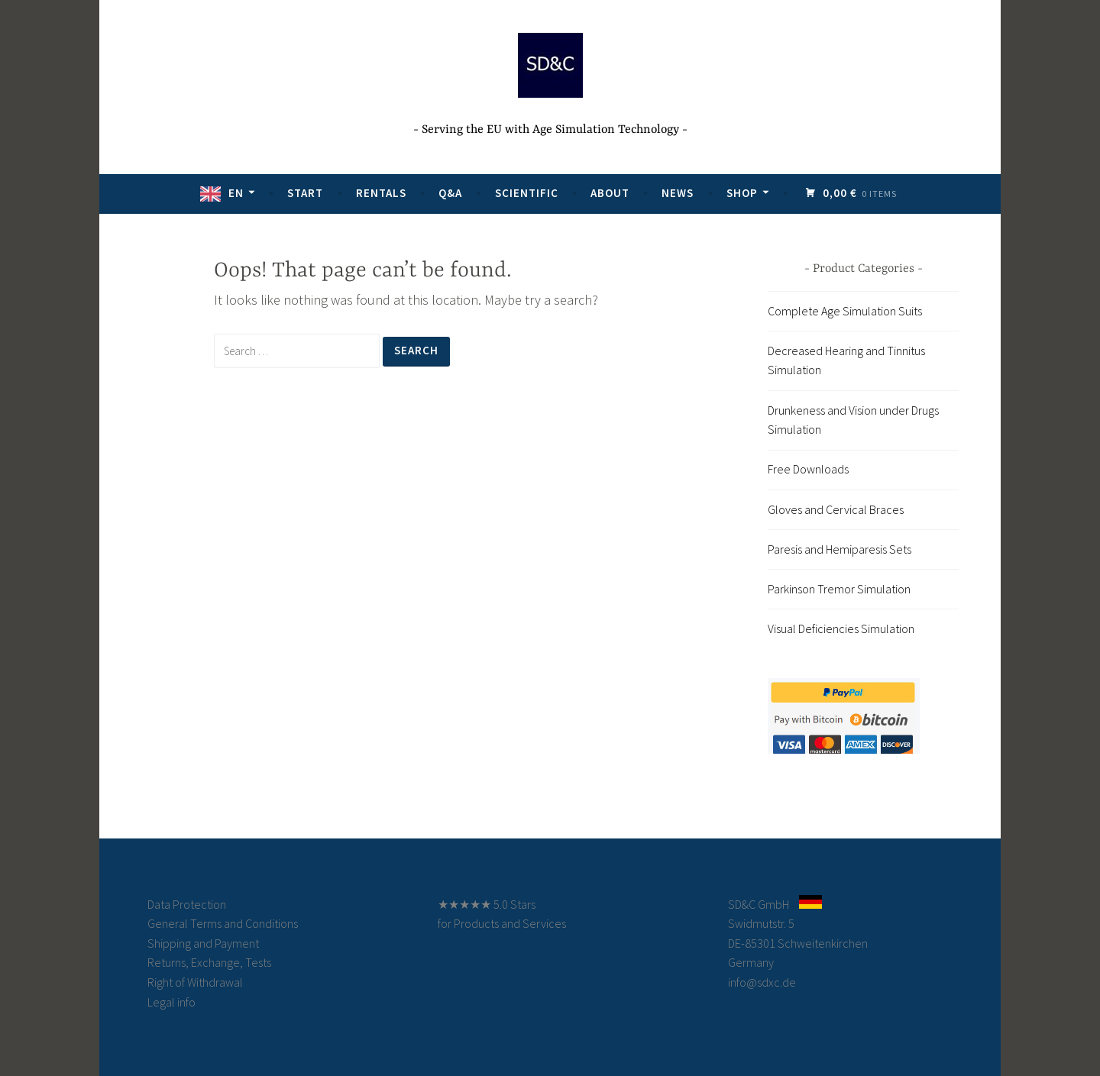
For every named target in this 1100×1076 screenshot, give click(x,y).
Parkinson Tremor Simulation (839, 588)
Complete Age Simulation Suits (845, 310)
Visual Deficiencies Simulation (841, 628)
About (609, 193)
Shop (742, 193)
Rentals (381, 193)
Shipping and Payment (203, 943)
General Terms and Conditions (222, 923)
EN (236, 193)
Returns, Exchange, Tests (209, 962)
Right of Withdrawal (195, 982)
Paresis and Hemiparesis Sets (839, 549)
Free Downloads (808, 469)
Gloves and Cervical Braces (836, 509)
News (678, 193)
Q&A (450, 193)
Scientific (526, 193)
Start (305, 193)
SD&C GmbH (758, 904)
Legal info (171, 1002)
